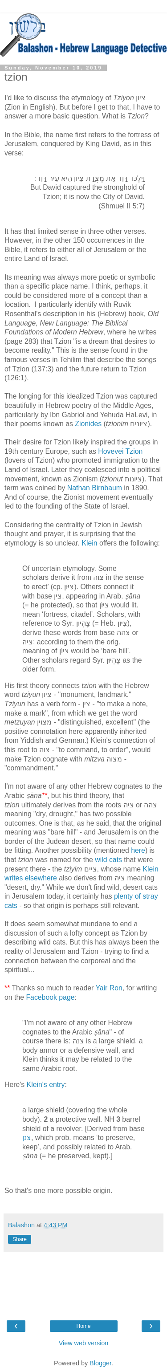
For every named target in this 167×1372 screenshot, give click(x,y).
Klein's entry (46, 1084)
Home (83, 1326)
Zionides (88, 423)
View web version (84, 1343)
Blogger (100, 1363)
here (138, 850)
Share (19, 1239)
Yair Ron (108, 988)
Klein (89, 543)
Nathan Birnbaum (94, 488)
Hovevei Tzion (120, 451)
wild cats (108, 859)
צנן (26, 1137)
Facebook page (50, 997)
